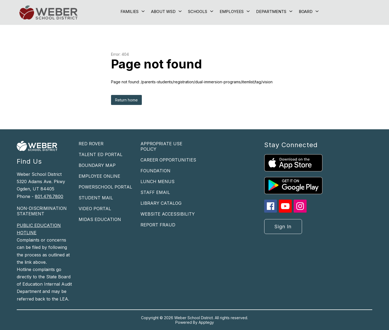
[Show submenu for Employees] (232, 11)
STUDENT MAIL (96, 197)
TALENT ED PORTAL (100, 154)
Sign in (282, 226)
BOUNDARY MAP (97, 165)
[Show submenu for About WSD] (163, 11)
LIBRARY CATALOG (161, 203)
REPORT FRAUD (157, 224)
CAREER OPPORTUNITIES (168, 160)
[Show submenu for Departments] (271, 11)
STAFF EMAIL (155, 192)
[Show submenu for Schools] (197, 11)
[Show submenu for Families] (129, 11)
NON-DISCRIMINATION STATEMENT (42, 211)
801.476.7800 (49, 196)
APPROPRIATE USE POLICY (161, 146)
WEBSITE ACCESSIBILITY (167, 214)
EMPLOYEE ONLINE (99, 176)
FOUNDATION (155, 170)
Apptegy (206, 322)
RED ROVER (91, 143)
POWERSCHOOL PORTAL (105, 187)
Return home (126, 100)
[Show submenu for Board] (306, 11)
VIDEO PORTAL (95, 208)
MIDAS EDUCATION (100, 219)
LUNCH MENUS (157, 181)
